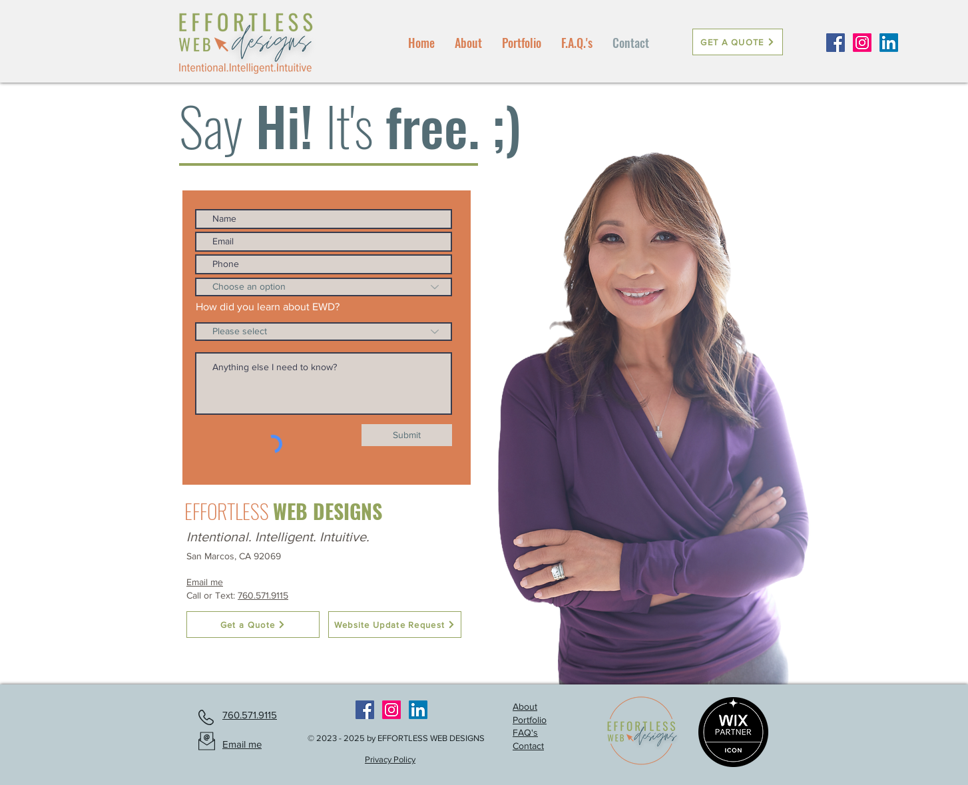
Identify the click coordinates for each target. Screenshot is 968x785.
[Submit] (407, 435)
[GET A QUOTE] (737, 42)
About (525, 706)
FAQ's (525, 732)
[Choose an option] (323, 287)
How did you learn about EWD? (268, 307)
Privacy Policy (390, 759)
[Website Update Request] (394, 624)
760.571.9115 (263, 595)
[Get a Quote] (253, 624)
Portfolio (530, 719)
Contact (528, 745)
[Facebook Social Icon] (835, 42)
